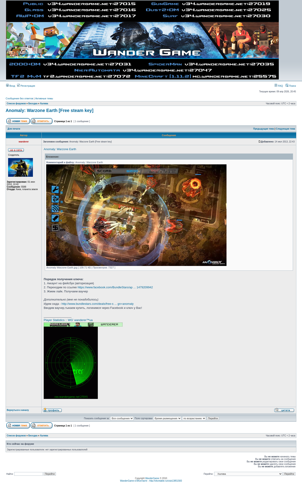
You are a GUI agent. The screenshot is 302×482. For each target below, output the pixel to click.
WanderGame (152, 478)
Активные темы (44, 98)
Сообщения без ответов (19, 98)
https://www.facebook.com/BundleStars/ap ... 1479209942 (115, 287)
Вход (10, 85)
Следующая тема (285, 129)
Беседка (33, 103)
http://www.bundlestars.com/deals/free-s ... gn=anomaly (98, 303)
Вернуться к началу (18, 410)
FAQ (279, 85)
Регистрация (26, 85)
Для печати (14, 129)
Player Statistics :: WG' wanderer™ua (68, 320)
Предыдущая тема (263, 129)
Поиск (291, 85)
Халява (44, 103)
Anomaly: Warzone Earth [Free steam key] (49, 110)
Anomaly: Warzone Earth (60, 149)
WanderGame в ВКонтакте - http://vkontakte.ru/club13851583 (151, 481)
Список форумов (16, 103)
